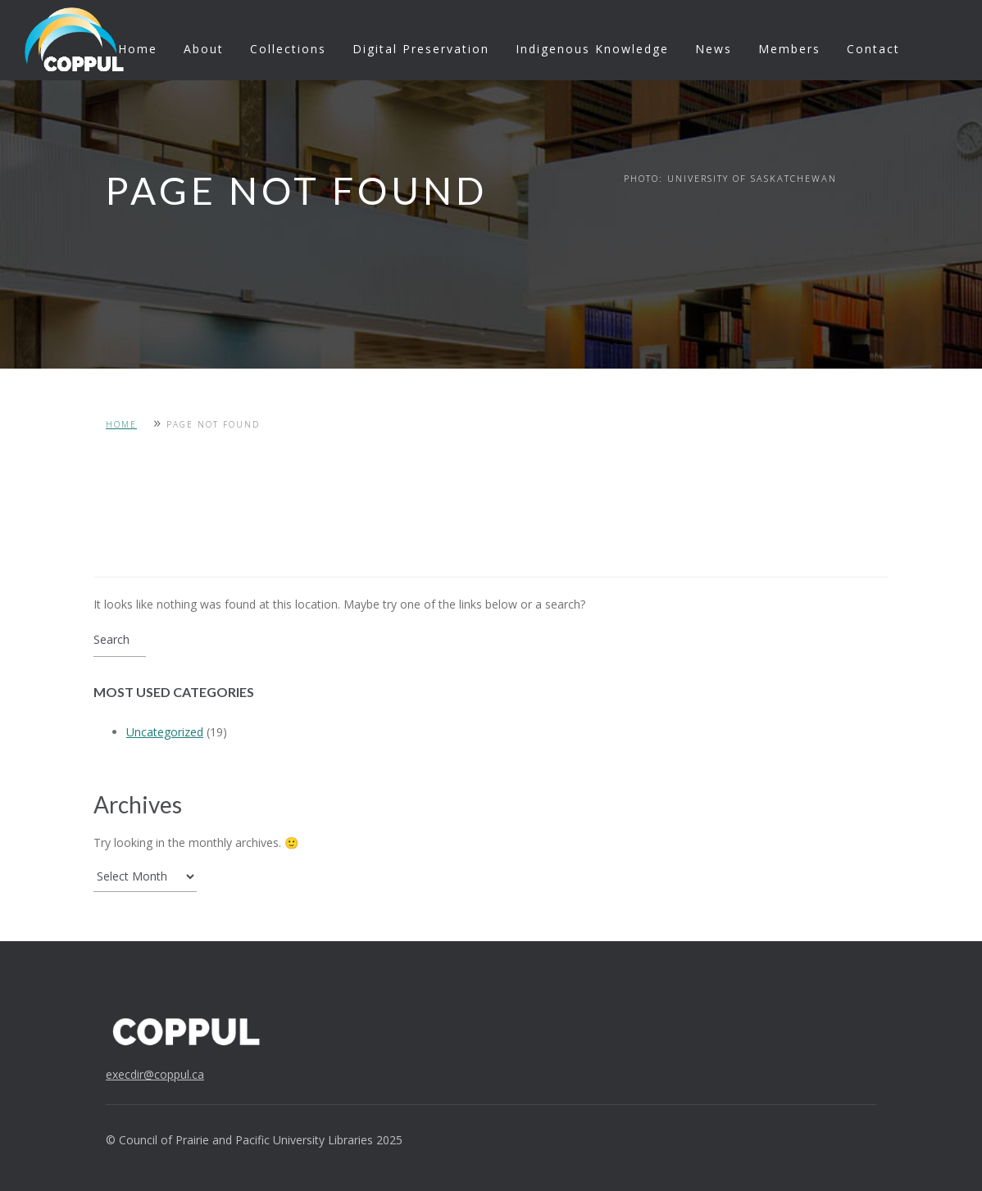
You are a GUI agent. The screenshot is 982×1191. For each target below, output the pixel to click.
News (713, 49)
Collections (288, 49)
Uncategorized (164, 732)
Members (789, 49)
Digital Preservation (420, 49)
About (204, 49)
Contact (873, 49)
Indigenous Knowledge (592, 49)
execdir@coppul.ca (155, 1074)
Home (137, 49)
